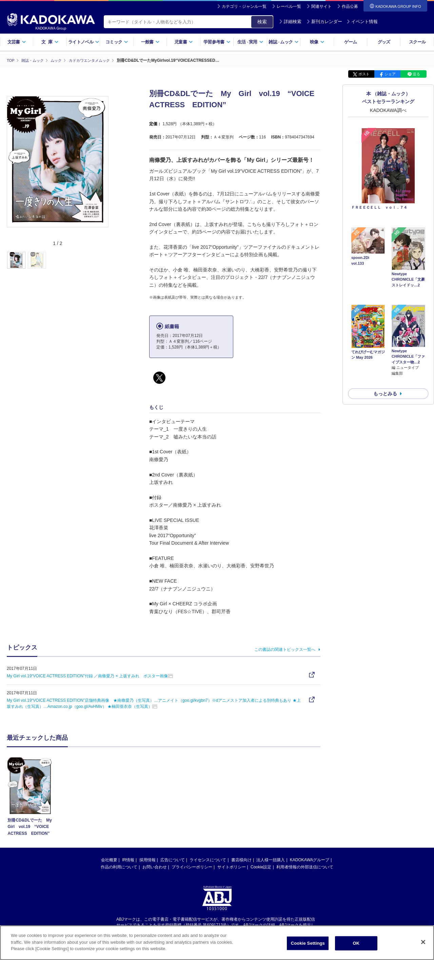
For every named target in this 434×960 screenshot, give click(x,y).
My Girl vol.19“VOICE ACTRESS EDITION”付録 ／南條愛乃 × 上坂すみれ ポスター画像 (87, 675)
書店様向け (241, 860)
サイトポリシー (231, 867)
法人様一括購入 (270, 860)
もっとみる (385, 357)
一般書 (150, 41)
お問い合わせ (154, 867)
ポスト (364, 74)
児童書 (183, 41)
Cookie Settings (308, 943)
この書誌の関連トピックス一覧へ (284, 649)
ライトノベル (83, 41)
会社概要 (109, 860)
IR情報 (128, 860)
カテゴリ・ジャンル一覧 (244, 6)
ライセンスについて (208, 860)
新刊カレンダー (324, 21)
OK (356, 943)
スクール (417, 41)
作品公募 (350, 6)
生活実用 (250, 41)
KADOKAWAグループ (309, 860)
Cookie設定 (261, 867)
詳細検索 (290, 21)
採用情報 (147, 860)
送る (416, 74)
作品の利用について (119, 867)
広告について (172, 860)
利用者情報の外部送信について (304, 867)
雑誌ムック (284, 41)
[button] (112, 260)
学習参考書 (217, 41)
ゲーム (350, 41)
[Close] (423, 942)
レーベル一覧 (289, 6)
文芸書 (16, 41)
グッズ (384, 41)
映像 (317, 41)
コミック (116, 41)
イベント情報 (362, 21)
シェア (390, 74)
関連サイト (321, 6)
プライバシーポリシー (192, 867)
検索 (262, 21)
